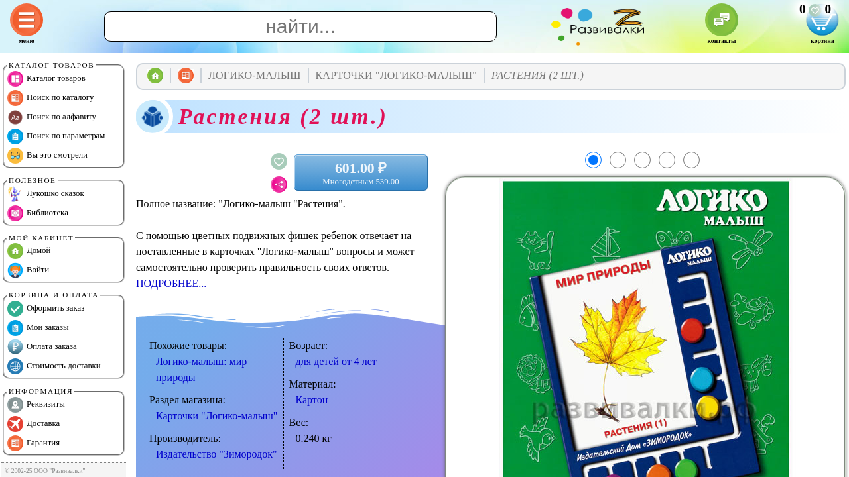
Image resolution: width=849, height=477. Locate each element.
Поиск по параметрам (56, 136)
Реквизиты (36, 405)
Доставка (33, 424)
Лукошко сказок (45, 194)
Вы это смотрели (47, 156)
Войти (28, 270)
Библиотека (37, 213)
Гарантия (33, 443)
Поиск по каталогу (50, 98)
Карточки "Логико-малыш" (216, 415)
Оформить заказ (45, 309)
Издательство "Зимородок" (216, 454)
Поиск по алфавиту (51, 117)
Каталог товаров (46, 79)
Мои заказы (38, 328)
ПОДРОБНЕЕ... (171, 283)
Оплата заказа (42, 347)
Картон (312, 399)
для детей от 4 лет (336, 361)
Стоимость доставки (54, 366)
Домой (28, 251)
